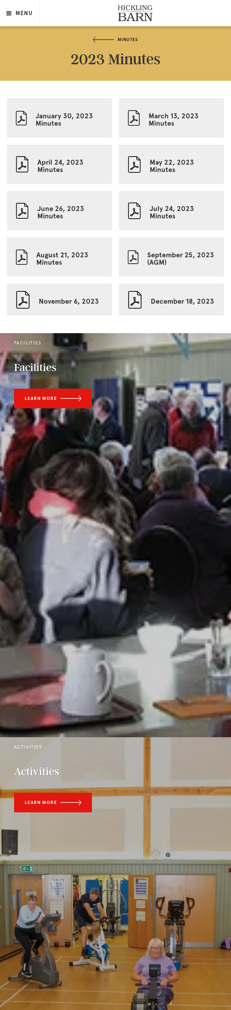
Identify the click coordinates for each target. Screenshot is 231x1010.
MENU (19, 13)
